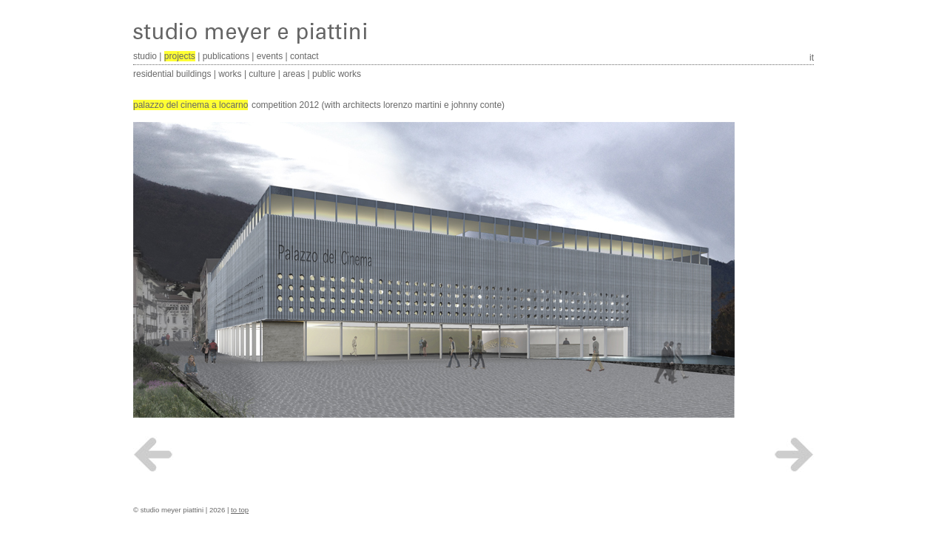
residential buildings (172, 74)
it (811, 57)
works (229, 74)
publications (226, 56)
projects (179, 56)
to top (240, 510)
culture (262, 74)
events (270, 56)
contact (304, 56)
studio (145, 56)
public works (336, 74)
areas (294, 74)
